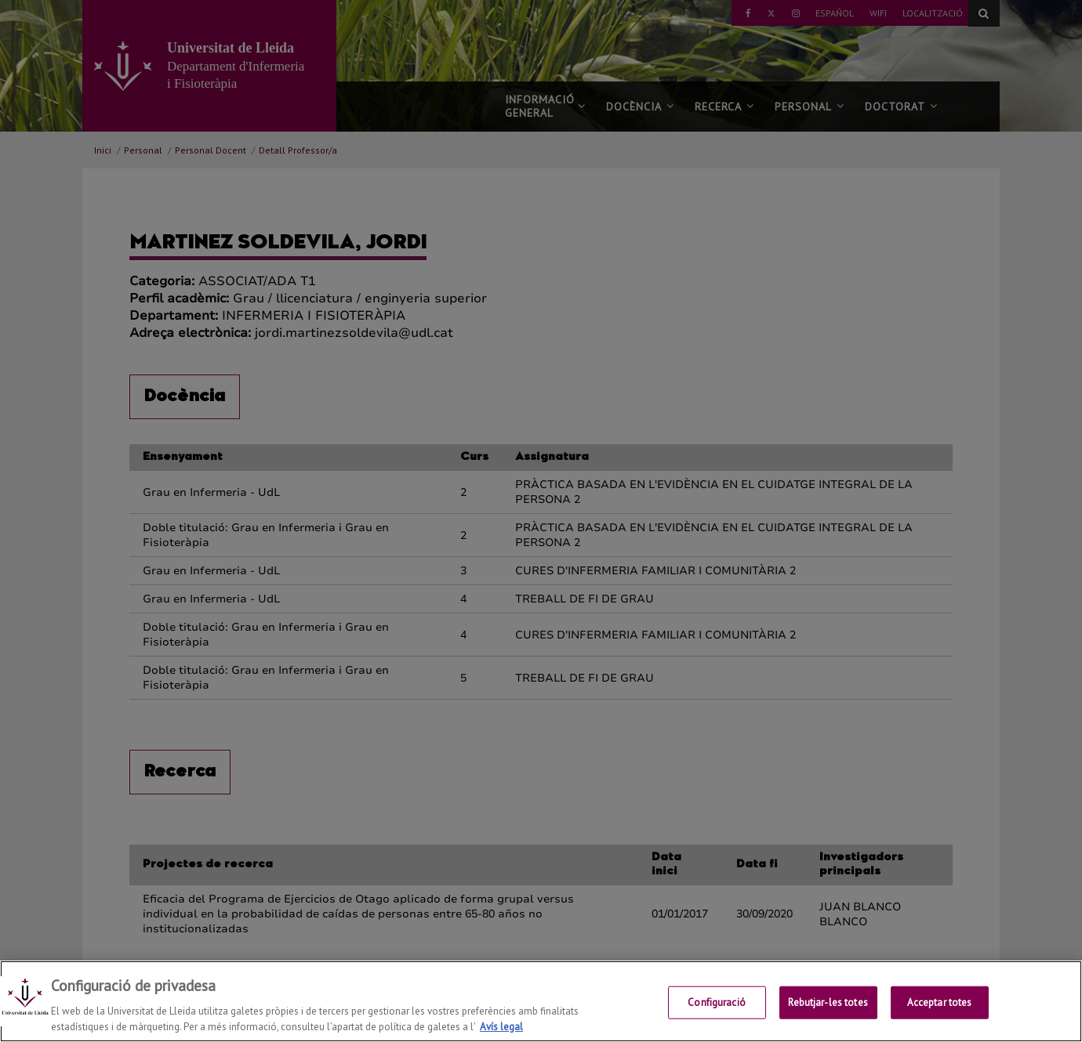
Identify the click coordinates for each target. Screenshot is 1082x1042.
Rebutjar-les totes (827, 1021)
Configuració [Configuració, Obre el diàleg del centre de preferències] (717, 1021)
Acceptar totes (939, 1021)
